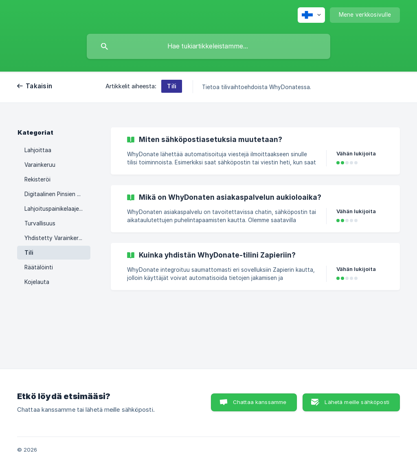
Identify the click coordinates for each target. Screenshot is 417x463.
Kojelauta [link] (36, 282)
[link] (255, 151)
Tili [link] (28, 252)
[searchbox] (208, 46)
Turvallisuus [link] (39, 223)
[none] (311, 15)
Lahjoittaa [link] (37, 150)
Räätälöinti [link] (38, 267)
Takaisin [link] (39, 86)
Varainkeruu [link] (39, 165)
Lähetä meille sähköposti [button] (357, 402)
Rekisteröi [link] (37, 179)
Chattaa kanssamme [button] (260, 402)
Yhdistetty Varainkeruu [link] (54, 238)
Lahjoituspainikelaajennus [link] (57, 208)
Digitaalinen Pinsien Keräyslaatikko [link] (57, 194)
